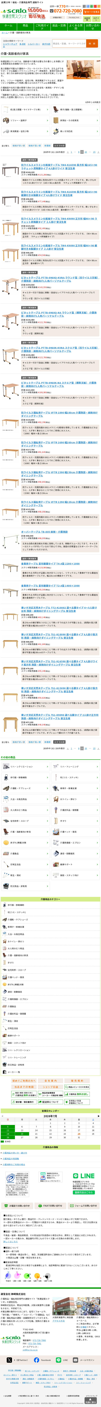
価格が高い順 (35, 145)
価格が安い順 (19, 145)
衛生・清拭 (91, 1388)
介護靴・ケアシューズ (51, 1381)
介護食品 (61, 1388)
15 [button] (94, 151)
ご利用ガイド (42, 26)
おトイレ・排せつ (10, 1385)
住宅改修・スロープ (73, 1385)
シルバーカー (34, 44)
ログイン (96, 19)
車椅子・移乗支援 (69, 1381)
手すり (59, 1385)
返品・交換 (59, 25)
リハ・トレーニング (83, 1392)
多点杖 (22, 44)
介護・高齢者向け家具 (45, 1385)
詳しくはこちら (10, 1241)
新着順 (47, 145)
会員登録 (87, 19)
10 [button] (86, 151)
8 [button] (78, 151)
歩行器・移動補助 (14, 1380)
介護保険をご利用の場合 (14, 1164)
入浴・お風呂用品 (86, 1381)
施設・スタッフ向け (43, 1392)
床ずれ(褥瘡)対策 (12, 1388)
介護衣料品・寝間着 (75, 1388)
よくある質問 (76, 26)
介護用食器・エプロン (46, 1388)
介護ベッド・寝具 (90, 1385)
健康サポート (27, 1392)
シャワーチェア (10, 44)
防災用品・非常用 (50, 1396)
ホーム (8, 25)
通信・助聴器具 (28, 1388)
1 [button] (71, 151)
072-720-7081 (34, 1353)
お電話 (83, 1336)
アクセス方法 (58, 1330)
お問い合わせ (93, 26)
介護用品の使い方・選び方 (15, 1153)
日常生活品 (14, 1392)
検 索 (92, 43)
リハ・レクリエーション (63, 1392)
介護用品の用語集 (11, 1158)
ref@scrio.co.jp (30, 1359)
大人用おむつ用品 (27, 1385)
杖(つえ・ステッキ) (32, 1381)
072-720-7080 (39, 1350)
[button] (68, 152)
